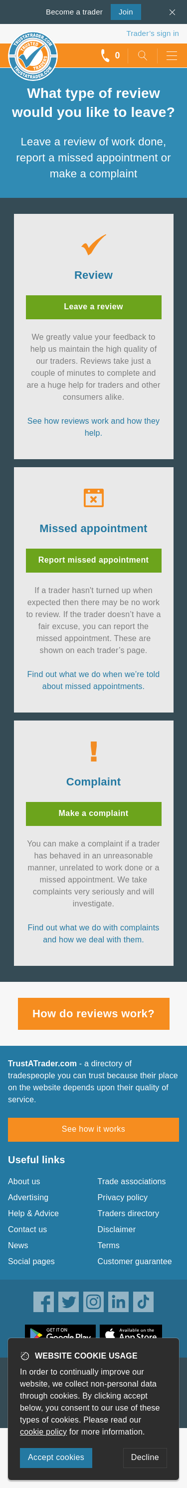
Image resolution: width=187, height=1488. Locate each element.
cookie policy (43, 1432)
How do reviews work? (93, 1013)
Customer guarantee (135, 1261)
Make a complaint (94, 813)
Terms (109, 1245)
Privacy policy (123, 1197)
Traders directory (129, 1213)
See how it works (93, 1129)
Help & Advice (33, 1213)
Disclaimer (117, 1229)
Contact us (27, 1229)
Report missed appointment (93, 560)
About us (24, 1181)
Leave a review (93, 306)
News (18, 1245)
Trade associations (132, 1181)
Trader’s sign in (153, 33)
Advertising (28, 1197)
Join (122, 11)
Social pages (31, 1261)
